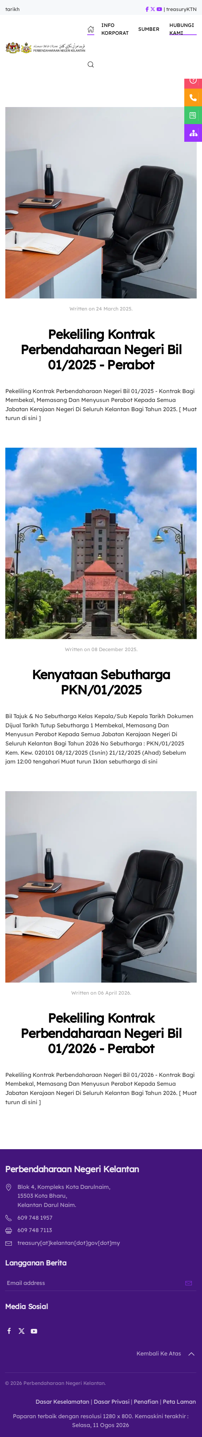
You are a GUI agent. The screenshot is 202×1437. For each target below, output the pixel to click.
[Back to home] (46, 47)
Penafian (142, 1401)
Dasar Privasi (108, 1401)
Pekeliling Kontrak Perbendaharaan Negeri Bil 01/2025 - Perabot (101, 349)
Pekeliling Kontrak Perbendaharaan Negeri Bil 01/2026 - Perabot (101, 1033)
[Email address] (99, 1283)
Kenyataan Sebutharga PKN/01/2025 (101, 682)
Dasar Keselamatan (59, 1401)
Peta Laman (176, 1401)
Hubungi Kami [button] (181, 29)
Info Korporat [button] (115, 29)
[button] (90, 64)
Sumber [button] (148, 29)
